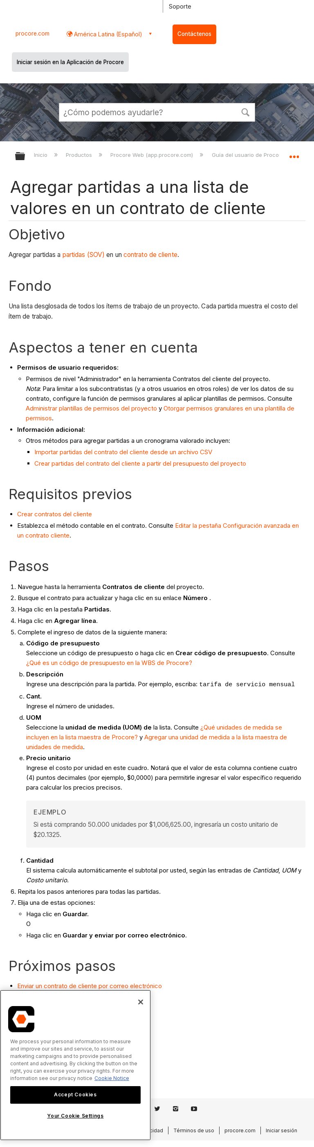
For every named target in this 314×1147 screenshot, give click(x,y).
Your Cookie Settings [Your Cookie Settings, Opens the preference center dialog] (75, 1116)
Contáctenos (194, 34)
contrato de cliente (150, 255)
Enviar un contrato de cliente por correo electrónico (89, 986)
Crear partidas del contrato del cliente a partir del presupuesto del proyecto (140, 463)
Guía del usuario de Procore (249, 155)
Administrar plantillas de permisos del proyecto (91, 408)
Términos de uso (193, 1130)
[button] (245, 111)
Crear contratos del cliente (54, 514)
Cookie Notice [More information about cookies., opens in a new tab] (111, 1078)
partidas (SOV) (84, 255)
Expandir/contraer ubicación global (294, 153)
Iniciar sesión (281, 1130)
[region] (75, 1065)
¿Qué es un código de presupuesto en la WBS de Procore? (109, 663)
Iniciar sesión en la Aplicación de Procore (70, 62)
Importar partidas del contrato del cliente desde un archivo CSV (123, 452)
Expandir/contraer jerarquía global (25, 157)
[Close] (141, 1002)
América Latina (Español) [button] (107, 34)
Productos (80, 155)
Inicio (41, 155)
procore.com (32, 33)
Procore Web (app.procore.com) (152, 155)
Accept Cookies (75, 1094)
